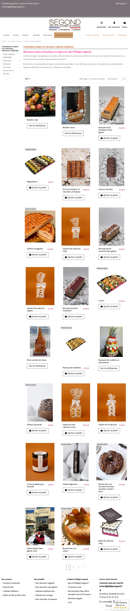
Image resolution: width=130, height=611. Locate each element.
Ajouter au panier (109, 138)
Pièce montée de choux (36, 360)
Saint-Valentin (9, 54)
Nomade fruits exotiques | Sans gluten (105, 130)
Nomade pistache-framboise (70, 310)
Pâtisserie (7, 60)
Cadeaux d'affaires (10, 591)
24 (125, 79)
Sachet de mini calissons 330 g (69, 426)
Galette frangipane (35, 249)
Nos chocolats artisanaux (46, 599)
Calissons (7, 64)
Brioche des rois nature (69, 550)
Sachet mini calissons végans (36, 310)
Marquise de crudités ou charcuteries (108, 361)
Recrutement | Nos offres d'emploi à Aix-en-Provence (79, 593)
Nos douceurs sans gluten (46, 587)
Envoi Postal (8, 587)
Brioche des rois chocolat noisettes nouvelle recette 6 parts (106, 488)
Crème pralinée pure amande (35, 485)
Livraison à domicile (11, 583)
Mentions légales (75, 598)
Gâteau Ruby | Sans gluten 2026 (35, 550)
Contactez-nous (74, 587)
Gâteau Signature (70, 484)
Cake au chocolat (105, 189)
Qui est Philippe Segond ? (78, 583)
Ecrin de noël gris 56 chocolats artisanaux (71, 191)
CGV (70, 602)
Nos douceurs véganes (45, 583)
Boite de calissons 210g (106, 542)
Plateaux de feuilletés (72, 367)
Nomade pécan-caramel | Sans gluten (107, 250)
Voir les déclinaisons (37, 125)
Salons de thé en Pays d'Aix (14, 595)
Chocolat (6, 67)
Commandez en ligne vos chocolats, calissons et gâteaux (10, 48)
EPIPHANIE (7, 57)
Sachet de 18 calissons (107, 424)
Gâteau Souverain (34, 424)
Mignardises (32, 181)
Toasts (101, 300)
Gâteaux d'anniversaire (45, 591)
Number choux (69, 127)
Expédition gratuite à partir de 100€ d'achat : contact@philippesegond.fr (20, 5)
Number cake (32, 120)
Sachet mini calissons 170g (72, 250)
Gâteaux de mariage (44, 595)
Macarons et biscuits (8, 72)
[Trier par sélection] (113, 79)
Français (122, 3)
